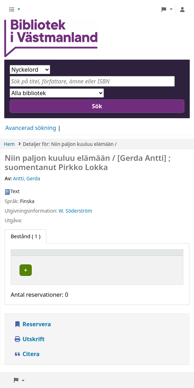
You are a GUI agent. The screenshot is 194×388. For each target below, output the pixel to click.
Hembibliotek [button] (77, 255)
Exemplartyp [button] (30, 255)
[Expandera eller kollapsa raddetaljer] (168, 277)
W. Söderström (75, 210)
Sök (97, 106)
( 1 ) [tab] (25, 236)
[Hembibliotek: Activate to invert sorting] (85, 255)
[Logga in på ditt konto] (182, 9)
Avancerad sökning (30, 128)
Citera (27, 361)
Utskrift (29, 346)
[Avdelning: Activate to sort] (134, 255)
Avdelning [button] (130, 255)
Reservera (32, 331)
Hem (9, 144)
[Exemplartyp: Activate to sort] (34, 255)
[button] (14, 9)
